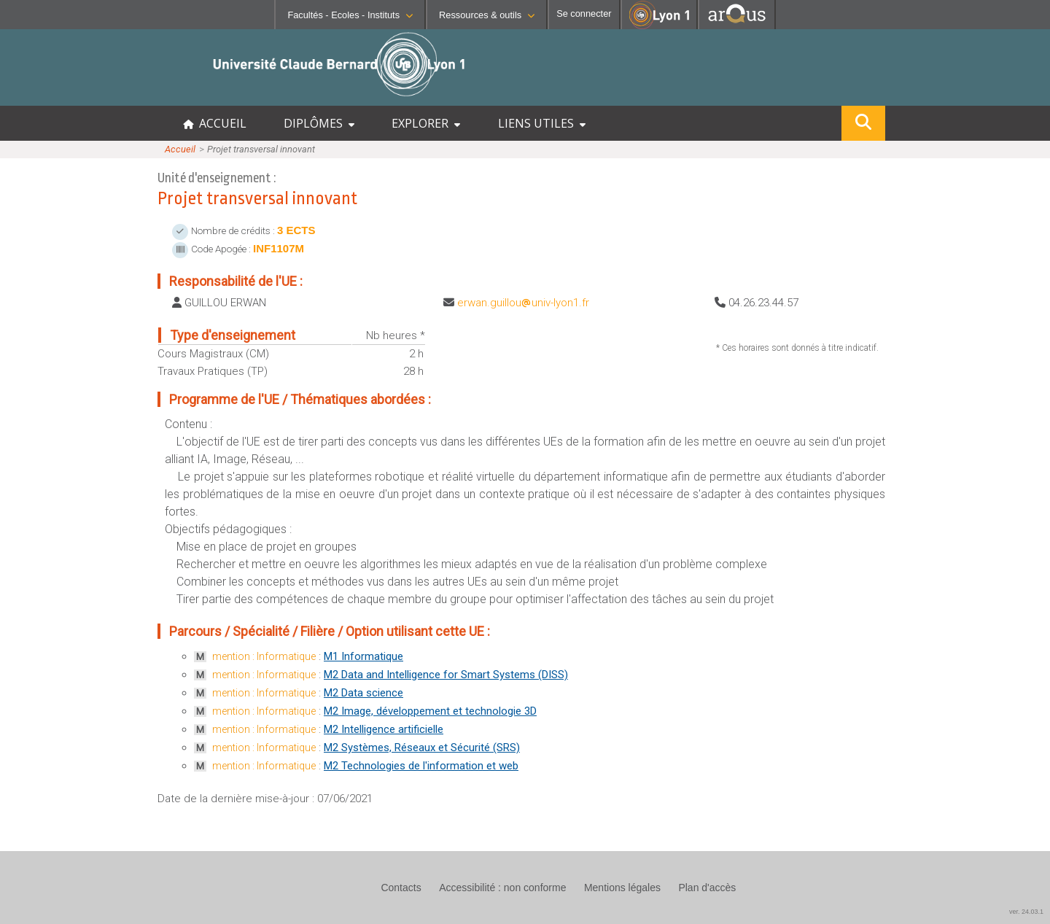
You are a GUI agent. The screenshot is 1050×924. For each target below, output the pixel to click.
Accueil (180, 149)
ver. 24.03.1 (1026, 911)
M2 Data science (363, 692)
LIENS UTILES (542, 123)
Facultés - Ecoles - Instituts (350, 14)
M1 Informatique (363, 656)
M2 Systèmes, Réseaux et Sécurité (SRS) (422, 747)
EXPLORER (426, 123)
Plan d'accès (707, 887)
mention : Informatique (264, 656)
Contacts (401, 887)
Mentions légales (622, 887)
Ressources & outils (486, 14)
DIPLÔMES (319, 123)
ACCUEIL (214, 123)
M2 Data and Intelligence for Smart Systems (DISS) (446, 674)
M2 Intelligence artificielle (383, 729)
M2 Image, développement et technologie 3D (430, 711)
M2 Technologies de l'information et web (421, 765)
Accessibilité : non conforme (502, 887)
